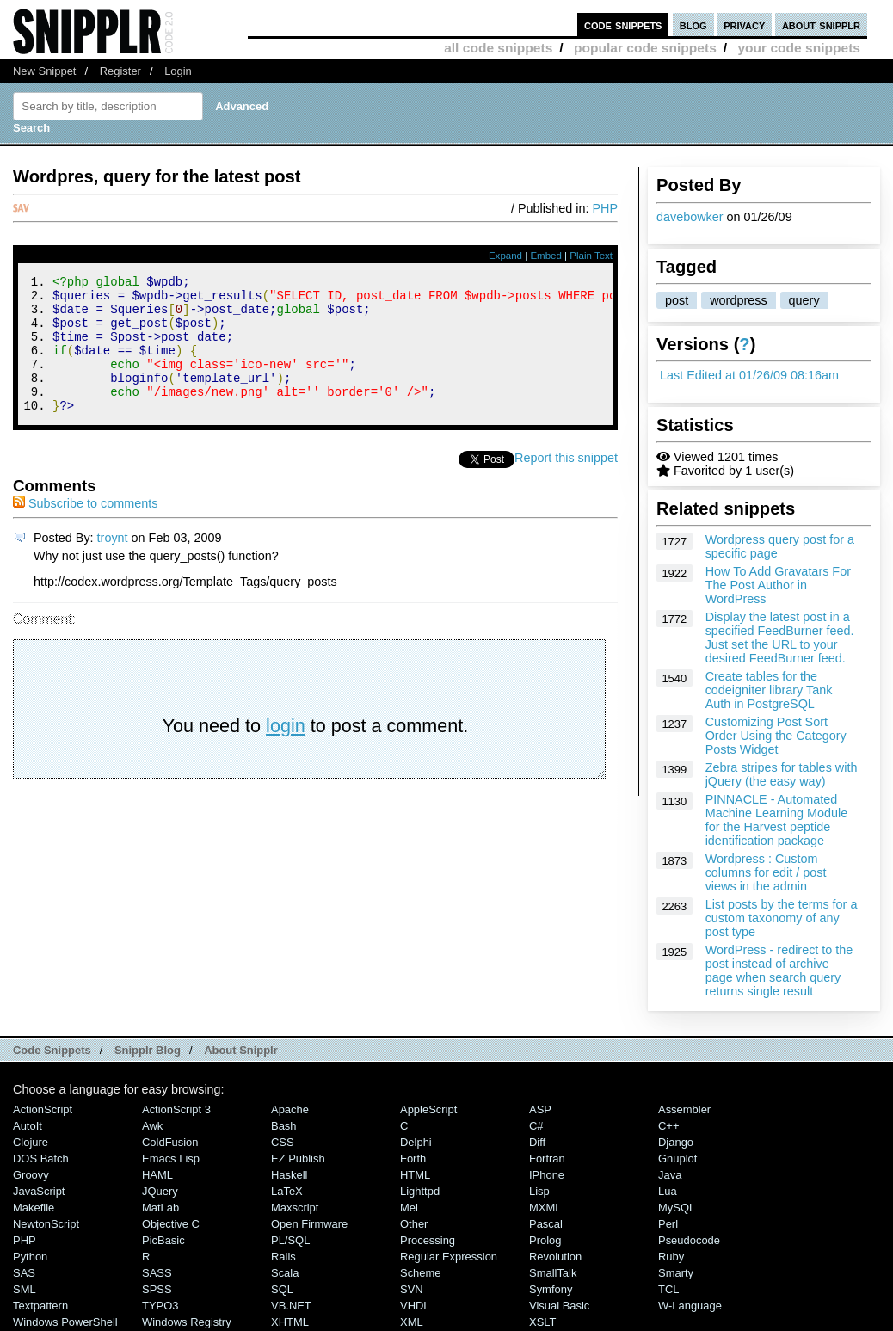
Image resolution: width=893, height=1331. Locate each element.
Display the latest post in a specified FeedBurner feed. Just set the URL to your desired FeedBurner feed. (779, 637)
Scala (285, 1272)
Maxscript (294, 1207)
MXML (545, 1207)
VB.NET (291, 1305)
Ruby (671, 1256)
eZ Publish (298, 1158)
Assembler (684, 1109)
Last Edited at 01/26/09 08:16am (749, 375)
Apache (290, 1109)
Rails (283, 1256)
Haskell (289, 1174)
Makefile (33, 1207)
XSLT (542, 1322)
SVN (411, 1289)
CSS (282, 1142)
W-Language (690, 1305)
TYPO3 (160, 1305)
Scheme (420, 1272)
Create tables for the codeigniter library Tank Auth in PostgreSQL (769, 690)
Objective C (171, 1223)
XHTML (290, 1322)
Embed (546, 255)
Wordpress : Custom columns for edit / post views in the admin (766, 872)
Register (120, 71)
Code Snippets (52, 1050)
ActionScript (42, 1109)
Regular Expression (448, 1256)
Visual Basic (559, 1305)
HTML (415, 1174)
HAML (157, 1174)
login (285, 751)
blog (693, 24)
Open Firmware (309, 1223)
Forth (413, 1158)
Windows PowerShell (65, 1322)
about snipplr (821, 24)
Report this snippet (566, 483)
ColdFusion (170, 1142)
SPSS (157, 1289)
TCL (668, 1289)
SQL (282, 1289)
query (804, 300)
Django (675, 1142)
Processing (427, 1240)
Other (414, 1223)
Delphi (416, 1142)
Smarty (675, 1272)
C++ (668, 1125)
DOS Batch (41, 1158)
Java (669, 1174)
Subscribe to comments (85, 529)
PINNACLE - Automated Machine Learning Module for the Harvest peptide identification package (776, 819)
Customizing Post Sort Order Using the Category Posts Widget (776, 735)
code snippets (623, 24)
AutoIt (27, 1125)
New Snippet (44, 71)
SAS (24, 1272)
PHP (605, 208)
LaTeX (287, 1191)
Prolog (545, 1240)
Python (30, 1256)
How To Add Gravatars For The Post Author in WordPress (778, 585)
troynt (112, 563)
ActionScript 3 (176, 1109)
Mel (409, 1207)
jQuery (160, 1191)
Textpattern (40, 1305)
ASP (540, 1109)
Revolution (555, 1256)
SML (24, 1289)
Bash (284, 1125)
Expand (505, 255)
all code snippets (498, 47)
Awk (152, 1125)
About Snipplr (241, 1050)
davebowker (690, 217)
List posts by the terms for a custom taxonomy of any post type (781, 918)
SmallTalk (552, 1272)
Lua (667, 1191)
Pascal (546, 1223)
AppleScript (428, 1109)
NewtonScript (46, 1223)
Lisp (539, 1191)
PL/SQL (290, 1240)
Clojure (30, 1142)
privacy (744, 24)
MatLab (160, 1207)
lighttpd (420, 1191)
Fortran (547, 1158)
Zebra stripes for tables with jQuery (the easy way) (781, 774)
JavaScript (39, 1191)
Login (178, 71)
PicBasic (163, 1240)
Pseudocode (689, 1240)
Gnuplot (677, 1158)
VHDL (415, 1305)
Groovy (31, 1174)
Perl (668, 1223)
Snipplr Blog (147, 1050)
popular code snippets (645, 47)
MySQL (676, 1207)
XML (411, 1322)
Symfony (550, 1289)
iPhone (546, 1174)
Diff (537, 1142)
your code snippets (798, 47)
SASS (157, 1272)
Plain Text (591, 255)
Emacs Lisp (171, 1158)
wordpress (738, 300)
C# (536, 1125)
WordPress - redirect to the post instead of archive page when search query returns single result (779, 970)
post (676, 300)
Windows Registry (186, 1322)
